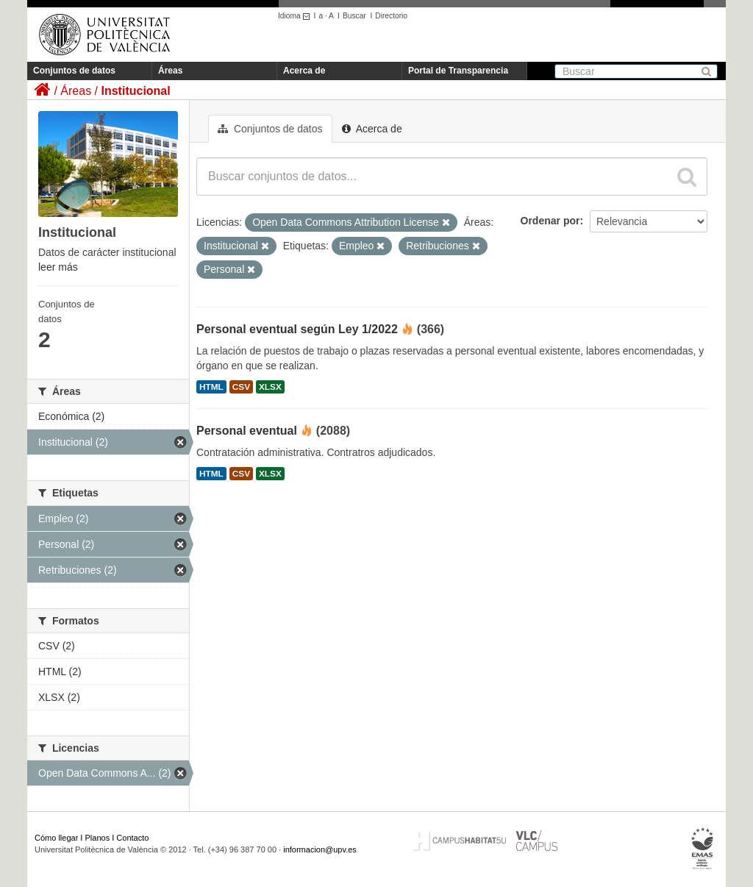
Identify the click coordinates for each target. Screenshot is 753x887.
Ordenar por (550, 221)
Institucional (135, 91)
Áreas (170, 70)
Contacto (132, 837)
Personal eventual (246, 430)
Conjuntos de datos (74, 70)
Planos (97, 837)
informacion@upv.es (320, 849)
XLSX (270, 387)
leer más (58, 267)
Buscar (354, 16)
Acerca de (304, 70)
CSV (241, 387)
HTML (211, 387)
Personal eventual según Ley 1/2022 (297, 329)
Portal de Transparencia (458, 70)
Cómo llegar (56, 837)
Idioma (296, 16)
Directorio (391, 16)
